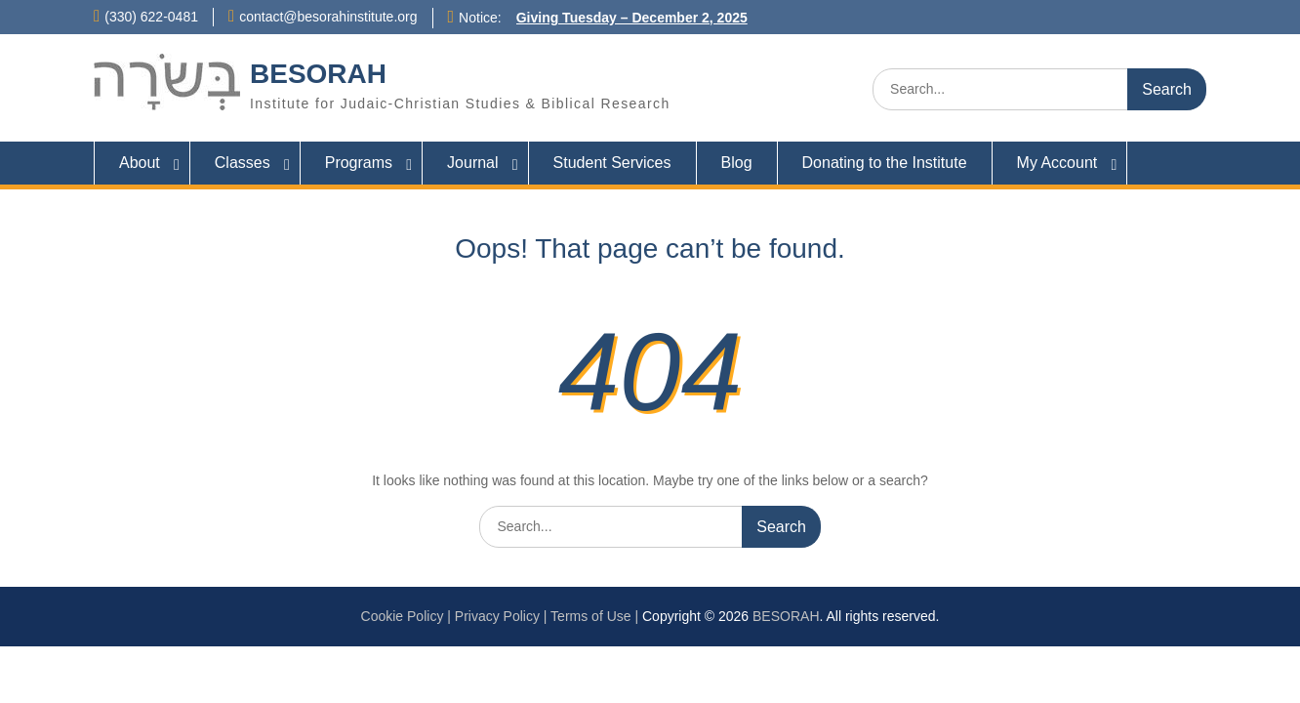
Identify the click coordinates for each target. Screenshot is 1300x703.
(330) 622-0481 (151, 16)
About (139, 162)
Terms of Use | (596, 616)
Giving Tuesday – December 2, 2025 (632, 17)
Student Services (612, 162)
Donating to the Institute (884, 162)
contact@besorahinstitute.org (328, 16)
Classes (242, 162)
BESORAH (318, 74)
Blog (736, 162)
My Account (1057, 162)
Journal (472, 162)
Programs (358, 162)
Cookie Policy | (408, 616)
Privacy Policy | (502, 616)
